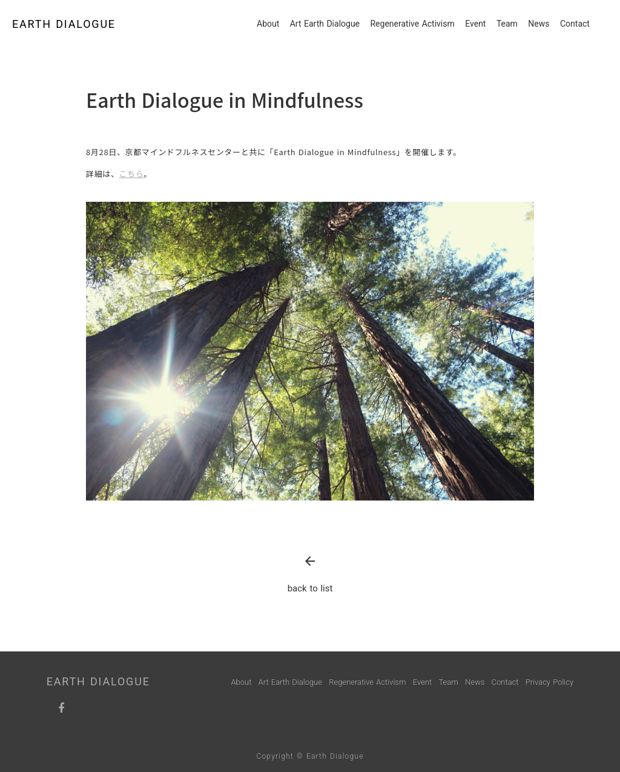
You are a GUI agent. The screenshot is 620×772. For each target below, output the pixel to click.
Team (507, 23)
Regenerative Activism (412, 23)
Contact (575, 23)
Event (475, 23)
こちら (131, 173)
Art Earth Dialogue (325, 23)
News (538, 23)
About (268, 23)
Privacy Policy (549, 682)
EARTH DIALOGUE (64, 24)
